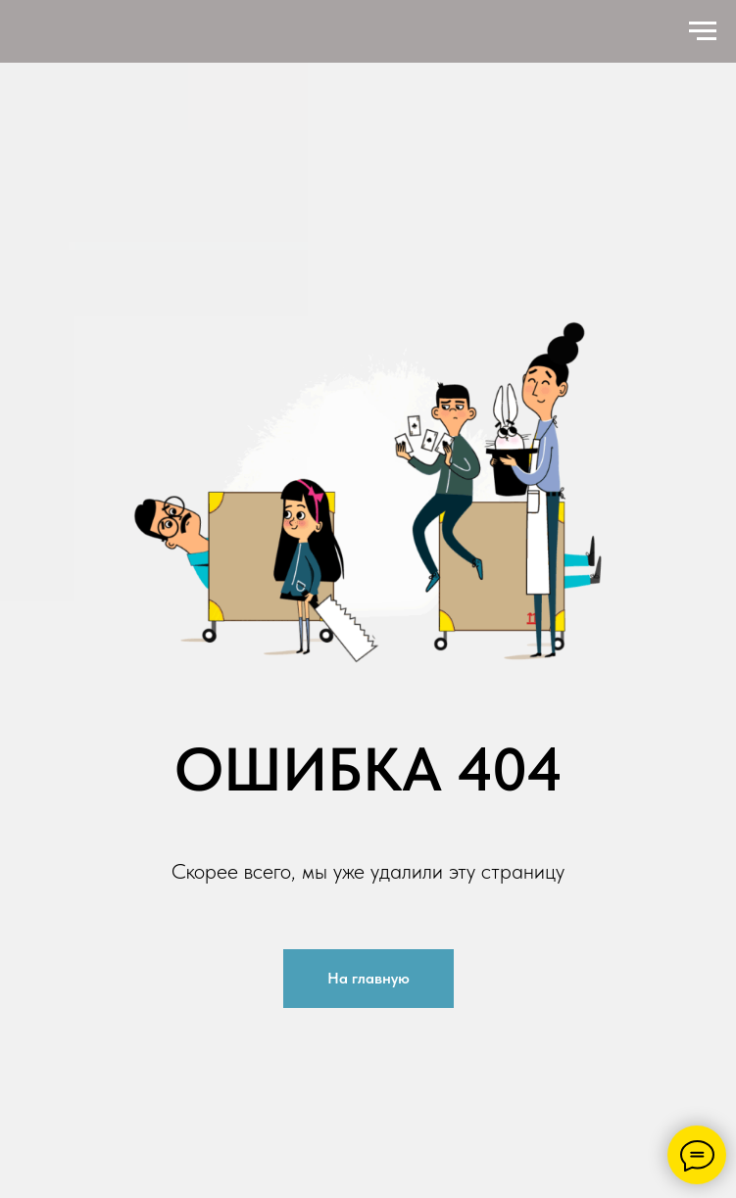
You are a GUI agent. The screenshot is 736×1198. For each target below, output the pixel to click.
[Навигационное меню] (702, 31)
